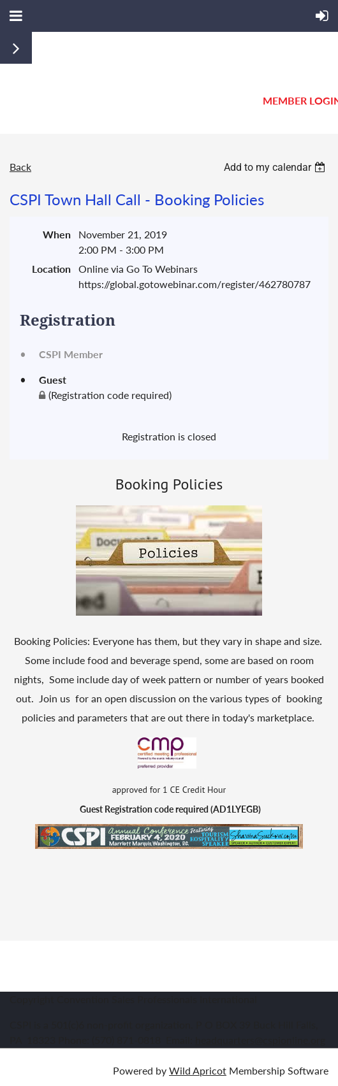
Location (51, 269)
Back (20, 167)
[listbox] (276, 167)
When (57, 234)
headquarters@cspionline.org (260, 1040)
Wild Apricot (197, 1070)
